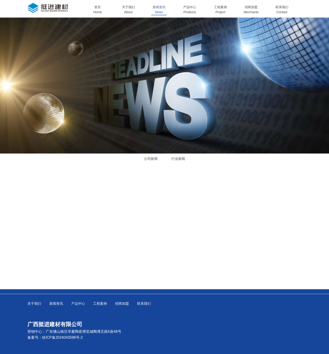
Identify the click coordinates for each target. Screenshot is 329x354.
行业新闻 (178, 159)
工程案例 (100, 303)
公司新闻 (151, 159)
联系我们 (144, 303)
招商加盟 (122, 303)
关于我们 (34, 303)
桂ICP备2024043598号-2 (62, 337)
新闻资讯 (56, 303)
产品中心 (78, 303)
